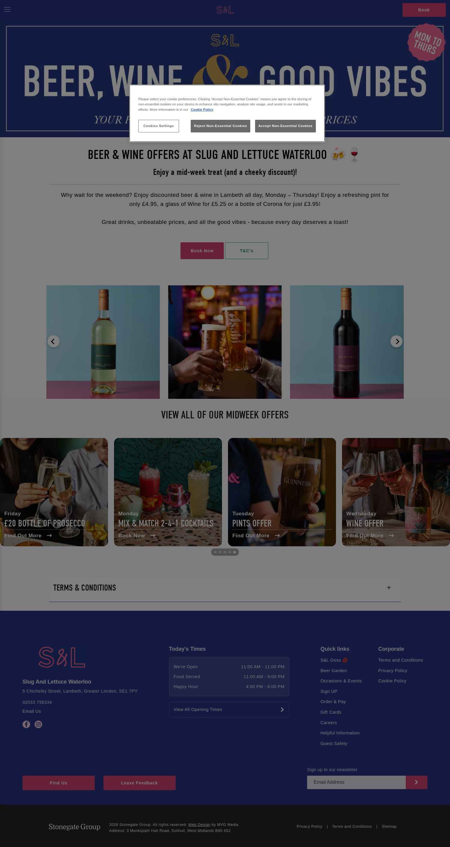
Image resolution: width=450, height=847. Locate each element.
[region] (227, 113)
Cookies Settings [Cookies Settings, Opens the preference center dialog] (158, 126)
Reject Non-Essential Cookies (220, 126)
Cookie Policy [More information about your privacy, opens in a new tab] (202, 109)
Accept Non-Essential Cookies (285, 126)
